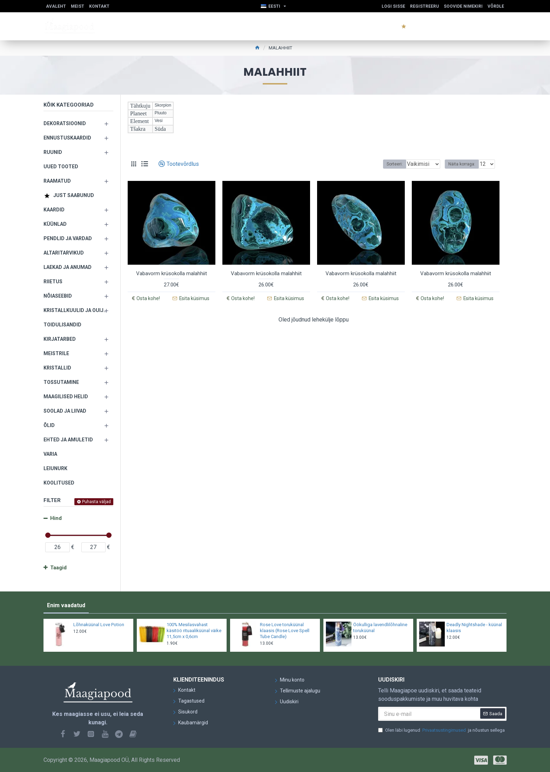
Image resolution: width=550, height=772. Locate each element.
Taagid (58, 567)
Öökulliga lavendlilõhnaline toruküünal (380, 627)
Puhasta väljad (96, 501)
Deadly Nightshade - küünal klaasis (474, 627)
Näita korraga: (463, 164)
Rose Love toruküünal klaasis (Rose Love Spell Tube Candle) (284, 630)
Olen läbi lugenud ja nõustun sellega (441, 730)
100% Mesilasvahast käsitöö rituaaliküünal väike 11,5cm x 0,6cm (194, 630)
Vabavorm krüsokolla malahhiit (171, 273)
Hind (56, 518)
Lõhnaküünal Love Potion (98, 624)
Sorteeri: (387, 164)
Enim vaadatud (66, 605)
